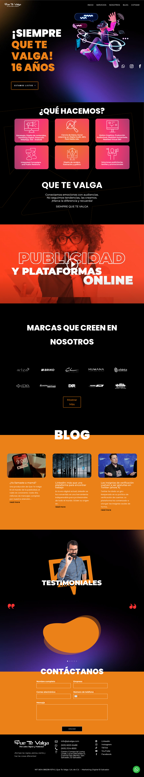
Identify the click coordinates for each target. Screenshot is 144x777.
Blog (125, 5)
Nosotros (114, 5)
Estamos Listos (23, 85)
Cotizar (135, 5)
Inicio (90, 5)
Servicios (101, 5)
